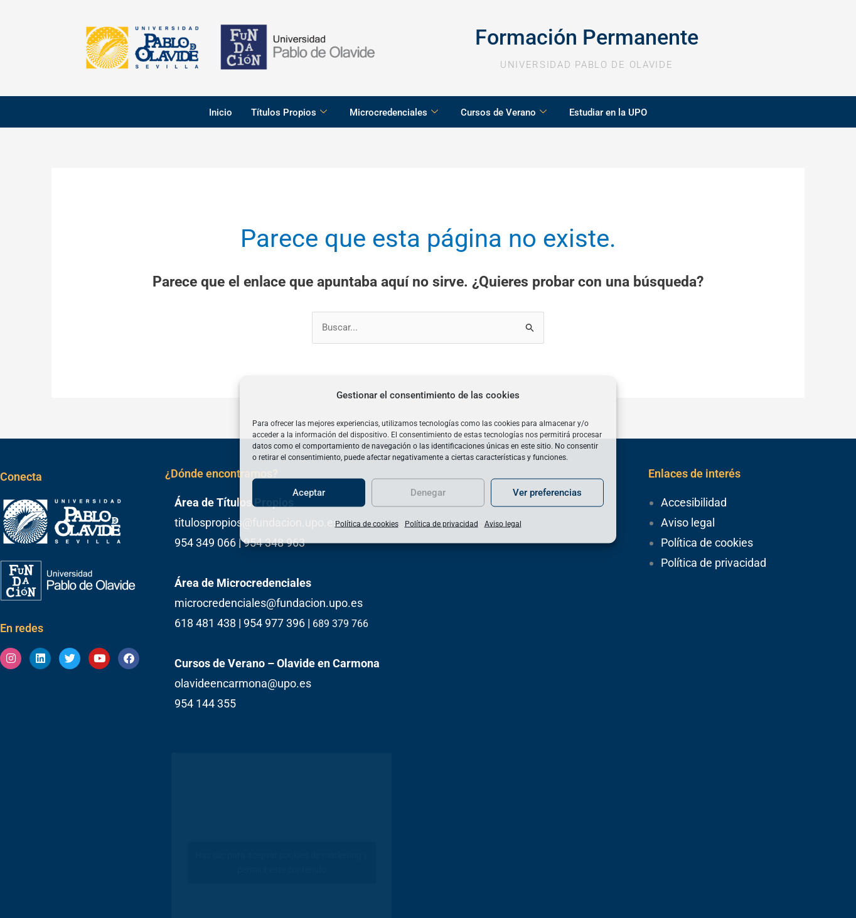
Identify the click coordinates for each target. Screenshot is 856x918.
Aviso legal (503, 523)
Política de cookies (367, 523)
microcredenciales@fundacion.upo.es (268, 602)
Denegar (428, 492)
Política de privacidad (441, 523)
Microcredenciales (394, 112)
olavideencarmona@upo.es (242, 683)
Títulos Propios (289, 112)
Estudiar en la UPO (608, 112)
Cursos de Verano (504, 112)
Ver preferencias (547, 492)
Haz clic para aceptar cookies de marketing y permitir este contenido (281, 862)
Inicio (220, 112)
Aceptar (308, 492)
